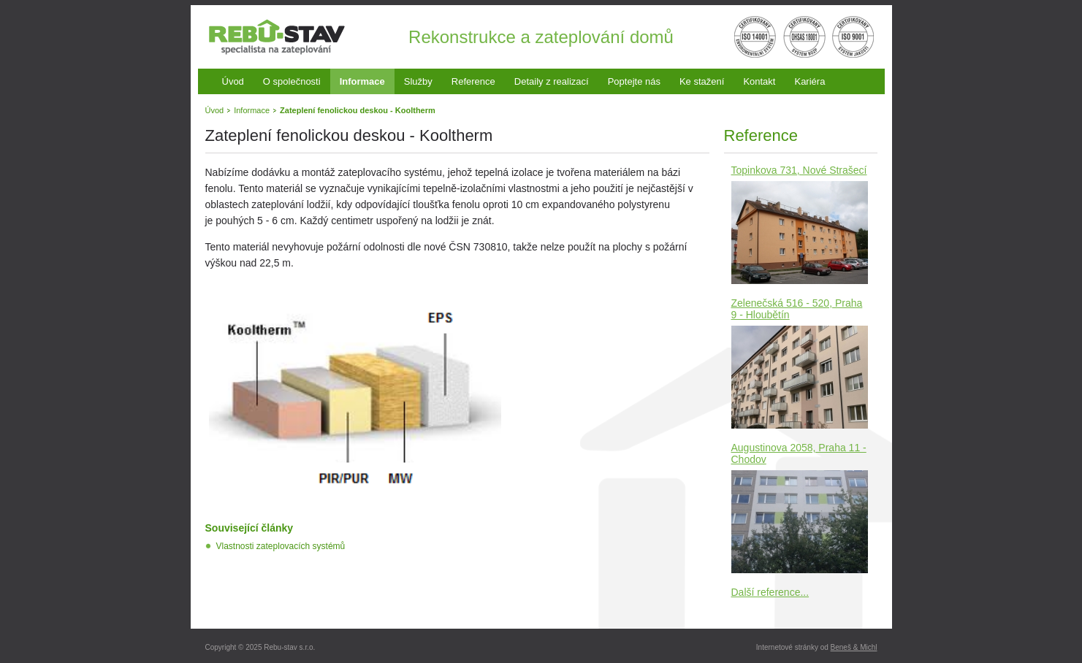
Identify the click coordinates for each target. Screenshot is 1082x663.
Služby (418, 81)
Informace (362, 81)
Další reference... (770, 592)
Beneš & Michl (854, 647)
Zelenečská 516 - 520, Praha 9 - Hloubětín (797, 309)
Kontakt (759, 81)
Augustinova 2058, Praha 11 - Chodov (798, 453)
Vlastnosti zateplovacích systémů (281, 546)
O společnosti (292, 81)
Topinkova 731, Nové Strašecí (799, 170)
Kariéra (809, 81)
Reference (473, 81)
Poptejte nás (634, 81)
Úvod (233, 81)
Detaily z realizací (551, 81)
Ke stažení (701, 81)
